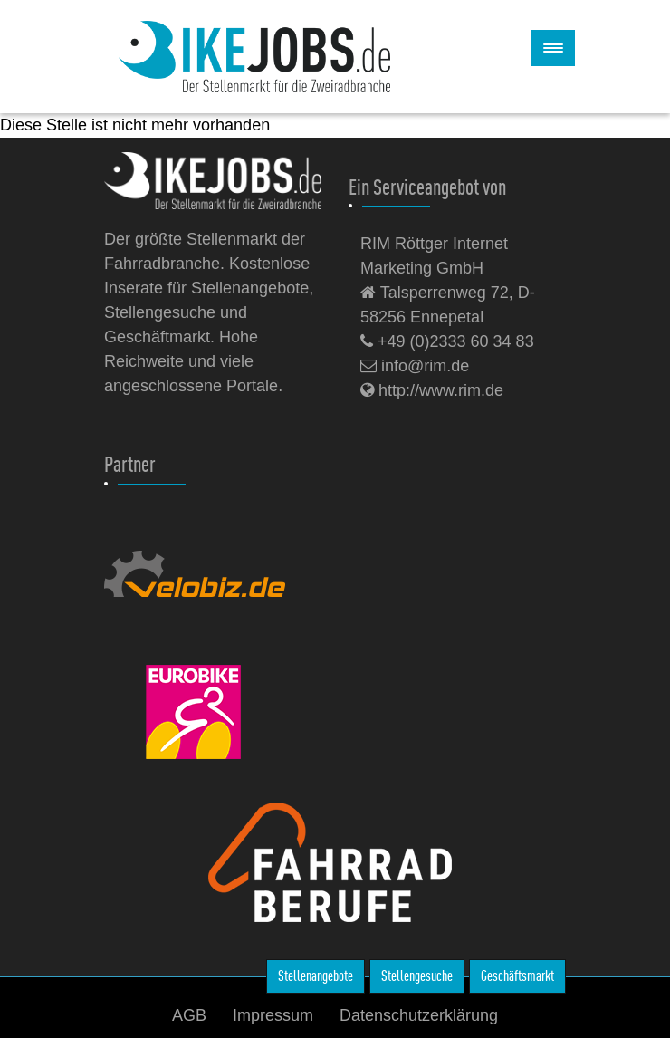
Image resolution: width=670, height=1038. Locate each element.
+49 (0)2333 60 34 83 (447, 341)
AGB (189, 1015)
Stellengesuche (417, 976)
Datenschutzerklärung (419, 1015)
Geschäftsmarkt (517, 976)
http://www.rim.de (431, 390)
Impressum (273, 1015)
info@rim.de (414, 366)
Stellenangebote (315, 976)
